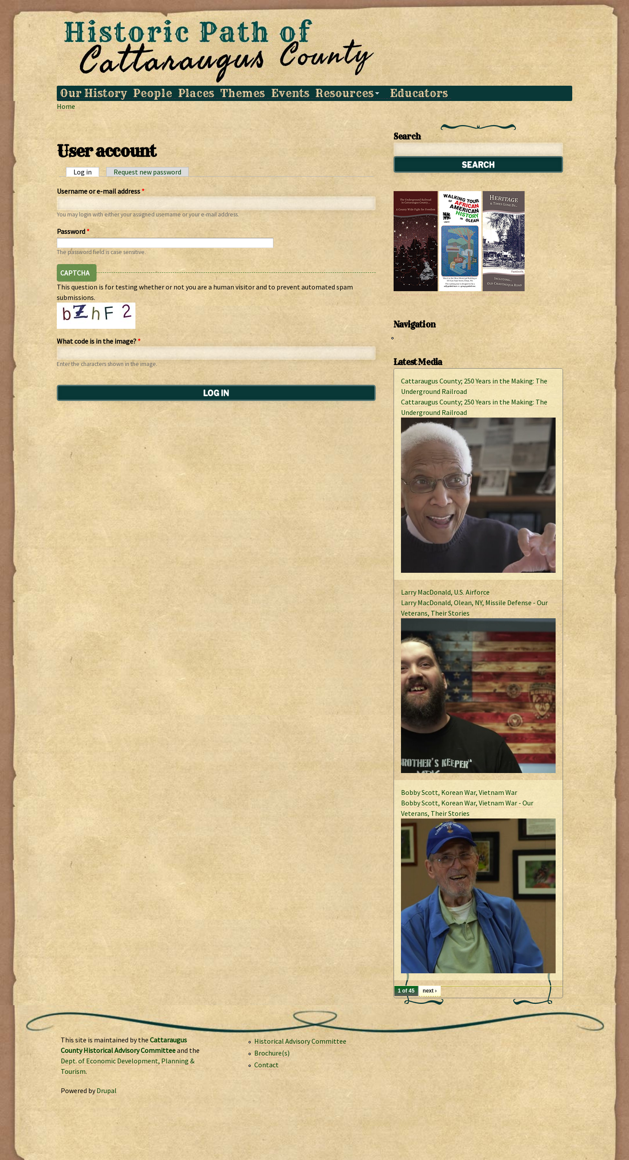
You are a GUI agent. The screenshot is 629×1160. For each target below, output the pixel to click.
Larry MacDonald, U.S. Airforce (445, 592)
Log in (86, 171)
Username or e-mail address (101, 191)
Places (196, 93)
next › (430, 991)
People (152, 93)
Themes (242, 93)
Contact (266, 1064)
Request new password (147, 171)
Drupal (107, 1090)
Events (290, 93)
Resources (345, 93)
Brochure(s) (272, 1053)
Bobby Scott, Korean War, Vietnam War (459, 792)
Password (73, 231)
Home (66, 106)
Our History (93, 93)
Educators (419, 93)
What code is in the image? (99, 341)
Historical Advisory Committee (300, 1041)
